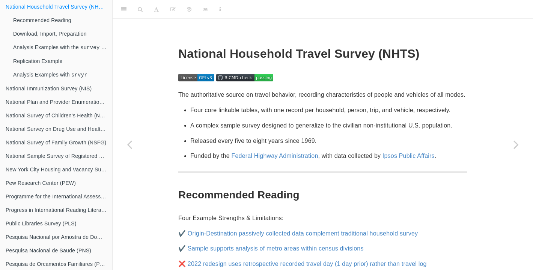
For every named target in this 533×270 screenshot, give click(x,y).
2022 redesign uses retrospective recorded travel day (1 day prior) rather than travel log (307, 264)
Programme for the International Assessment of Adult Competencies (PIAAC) (59, 198)
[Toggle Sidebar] (124, 9)
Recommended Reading (42, 20)
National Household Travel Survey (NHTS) (56, 7)
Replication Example (37, 62)
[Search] (140, 9)
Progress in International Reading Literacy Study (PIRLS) (59, 211)
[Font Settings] (156, 9)
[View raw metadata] (205, 9)
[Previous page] (129, 144)
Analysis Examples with (51, 76)
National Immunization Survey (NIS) (49, 90)
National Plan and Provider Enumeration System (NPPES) (59, 103)
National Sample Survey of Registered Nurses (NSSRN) (59, 157)
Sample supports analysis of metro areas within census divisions (276, 248)
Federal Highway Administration (275, 156)
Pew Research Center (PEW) (41, 185)
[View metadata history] (189, 9)
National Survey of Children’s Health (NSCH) (59, 117)
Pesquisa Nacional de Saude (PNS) (48, 252)
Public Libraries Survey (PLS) (41, 225)
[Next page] (516, 144)
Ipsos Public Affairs (408, 156)
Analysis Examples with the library (62, 47)
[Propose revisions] (173, 9)
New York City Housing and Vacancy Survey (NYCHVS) (59, 171)
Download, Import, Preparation (50, 34)
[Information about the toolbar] (220, 9)
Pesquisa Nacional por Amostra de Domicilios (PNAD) (59, 239)
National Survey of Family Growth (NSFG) (56, 144)
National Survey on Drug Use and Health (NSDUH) (59, 131)
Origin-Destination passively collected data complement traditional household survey (303, 233)
